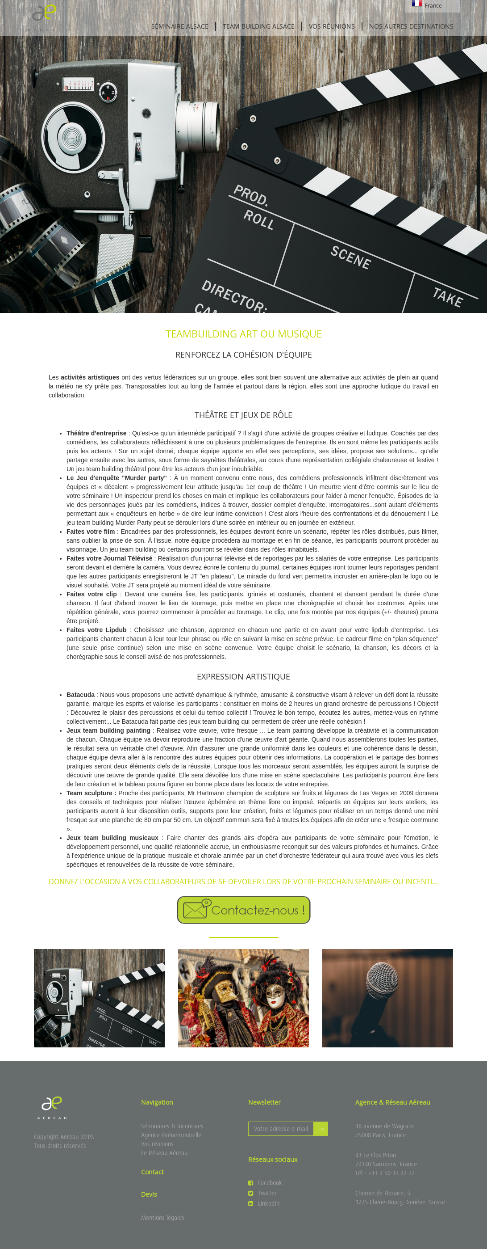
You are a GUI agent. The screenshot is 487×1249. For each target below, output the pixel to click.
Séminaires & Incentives (172, 1126)
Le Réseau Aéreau (164, 1152)
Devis (149, 1194)
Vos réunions (332, 26)
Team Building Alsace (259, 26)
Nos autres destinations (411, 26)
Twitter (262, 1193)
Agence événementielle (171, 1135)
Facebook (265, 1182)
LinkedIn (263, 1203)
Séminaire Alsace (179, 26)
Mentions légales (162, 1217)
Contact (152, 1172)
